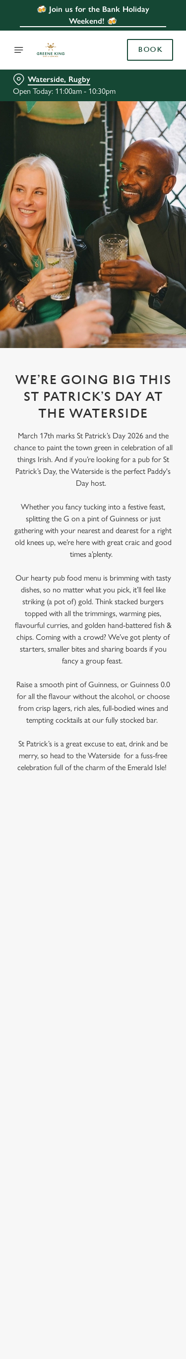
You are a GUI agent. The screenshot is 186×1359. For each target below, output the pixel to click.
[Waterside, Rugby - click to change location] (51, 79)
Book (150, 50)
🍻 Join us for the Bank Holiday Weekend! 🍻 (93, 15)
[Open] (19, 50)
